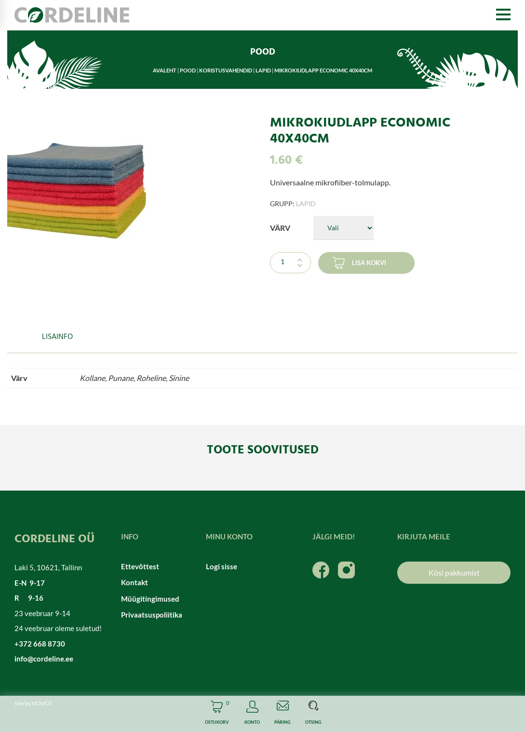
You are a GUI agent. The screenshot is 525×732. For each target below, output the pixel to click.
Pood (188, 70)
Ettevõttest (140, 566)
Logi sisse (221, 566)
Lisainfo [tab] (57, 337)
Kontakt (134, 582)
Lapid (263, 70)
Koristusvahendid (225, 70)
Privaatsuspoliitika (151, 614)
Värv (280, 227)
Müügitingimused (150, 598)
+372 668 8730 (39, 643)
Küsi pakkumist (454, 572)
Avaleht (164, 70)
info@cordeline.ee (43, 658)
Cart (216, 714)
